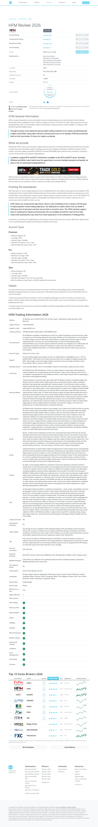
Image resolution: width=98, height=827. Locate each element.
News (74, 2)
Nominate (86, 3)
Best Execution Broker (32, 772)
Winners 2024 (46, 772)
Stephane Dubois (22, 106)
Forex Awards (13, 19)
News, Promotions (81, 769)
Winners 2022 (46, 776)
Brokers (49, 2)
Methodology (79, 776)
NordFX (30, 694)
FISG (28, 712)
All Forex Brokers (28, 747)
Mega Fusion (32, 724)
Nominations (23, 2)
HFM (29, 689)
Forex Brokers (23, 19)
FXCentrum (31, 735)
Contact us (78, 784)
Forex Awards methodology (52, 108)
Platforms (62, 2)
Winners (37, 2)
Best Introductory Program (52, 64)
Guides (77, 772)
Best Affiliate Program (32, 774)
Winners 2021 (46, 779)
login (49, 52)
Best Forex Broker (49, 56)
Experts (77, 774)
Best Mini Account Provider (52, 62)
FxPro (29, 683)
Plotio (29, 706)
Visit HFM (47, 31)
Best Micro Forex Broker (51, 58)
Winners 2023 (46, 774)
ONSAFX (30, 700)
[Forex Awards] (11, 3)
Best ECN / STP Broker (32, 790)
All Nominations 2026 (32, 793)
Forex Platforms (69, 747)
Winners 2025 (46, 769)
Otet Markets (32, 730)
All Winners (45, 782)
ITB (28, 718)
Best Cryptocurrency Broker (52, 60)
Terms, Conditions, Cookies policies (66, 807)
